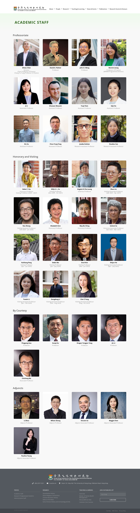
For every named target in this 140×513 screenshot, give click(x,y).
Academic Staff (18, 493)
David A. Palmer (55, 68)
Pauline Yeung (26, 456)
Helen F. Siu (26, 189)
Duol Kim (84, 262)
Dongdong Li (55, 299)
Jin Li (114, 343)
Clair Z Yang (84, 299)
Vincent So (84, 420)
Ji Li (26, 106)
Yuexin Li (26, 299)
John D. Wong (84, 68)
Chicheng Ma (26, 378)
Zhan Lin (113, 189)
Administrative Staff (20, 498)
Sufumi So (113, 226)
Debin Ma (55, 262)
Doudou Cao (113, 144)
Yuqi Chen (84, 106)
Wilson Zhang (55, 420)
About (52, 9)
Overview (82, 493)
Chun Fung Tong (55, 144)
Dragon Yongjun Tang (84, 343)
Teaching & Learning (79, 9)
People (59, 9)
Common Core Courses (86, 502)
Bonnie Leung (113, 68)
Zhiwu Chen (26, 68)
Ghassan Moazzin (55, 106)
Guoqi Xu (55, 343)
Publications (104, 9)
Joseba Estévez (84, 144)
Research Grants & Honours (118, 9)
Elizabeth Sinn (55, 226)
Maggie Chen (113, 420)
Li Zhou (26, 420)
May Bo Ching (84, 226)
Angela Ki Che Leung (84, 189)
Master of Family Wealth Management (86, 496)
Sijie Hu (113, 106)
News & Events (92, 9)
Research (67, 9)
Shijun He (114, 262)
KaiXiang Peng (26, 262)
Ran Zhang (26, 226)
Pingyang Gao (26, 343)
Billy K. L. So (55, 189)
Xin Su (26, 144)
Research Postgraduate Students (24, 496)
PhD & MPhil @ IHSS (85, 500)
